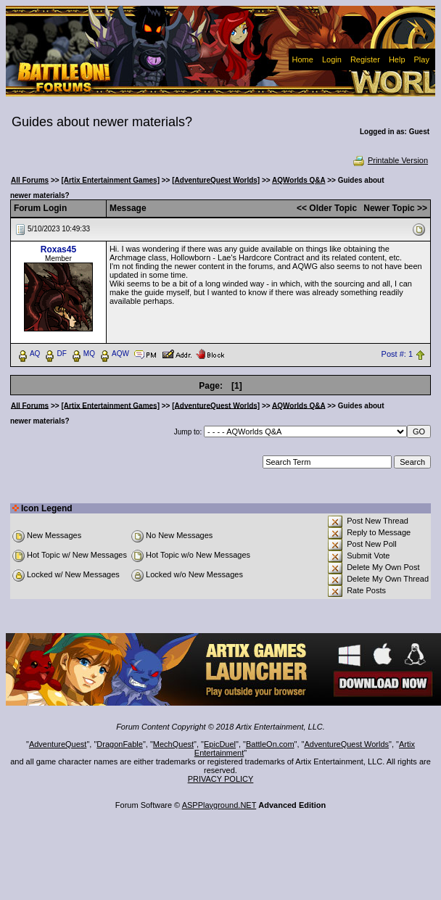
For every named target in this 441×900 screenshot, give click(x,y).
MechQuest (173, 744)
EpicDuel (220, 744)
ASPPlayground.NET (219, 805)
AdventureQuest (58, 744)
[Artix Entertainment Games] (110, 180)
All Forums (30, 180)
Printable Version (390, 160)
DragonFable (119, 744)
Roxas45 (58, 249)
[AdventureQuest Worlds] (216, 180)
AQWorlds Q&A (298, 180)
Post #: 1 (397, 354)
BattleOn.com (270, 744)
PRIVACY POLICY (221, 779)
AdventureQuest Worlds (347, 744)
